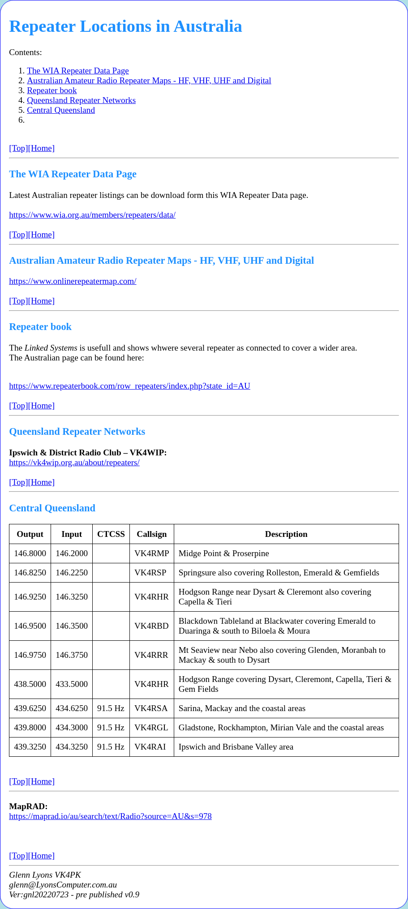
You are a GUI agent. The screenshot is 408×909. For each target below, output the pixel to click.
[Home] (41, 148)
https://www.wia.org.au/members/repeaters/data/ (92, 214)
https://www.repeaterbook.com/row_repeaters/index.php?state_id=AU (129, 385)
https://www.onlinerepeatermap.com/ (72, 281)
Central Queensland (61, 110)
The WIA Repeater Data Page (78, 70)
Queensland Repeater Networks (81, 100)
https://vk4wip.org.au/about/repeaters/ (74, 462)
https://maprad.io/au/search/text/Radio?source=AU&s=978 (110, 816)
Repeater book (52, 90)
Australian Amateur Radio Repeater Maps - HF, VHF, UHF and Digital (149, 80)
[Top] (18, 148)
